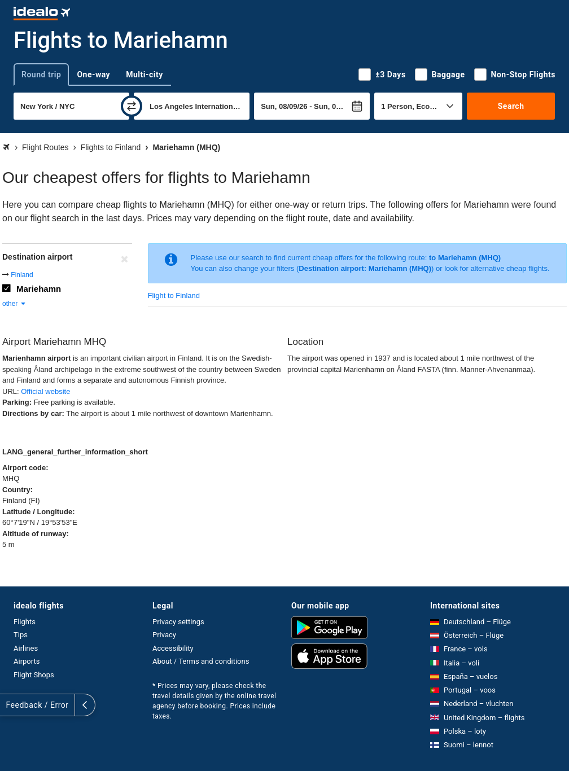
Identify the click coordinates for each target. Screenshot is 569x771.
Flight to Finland (174, 295)
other (14, 304)
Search (511, 106)
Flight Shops (34, 675)
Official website (45, 391)
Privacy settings (178, 621)
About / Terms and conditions (200, 661)
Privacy (164, 634)
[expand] (10, 705)
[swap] (131, 106)
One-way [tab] (93, 74)
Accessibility (173, 648)
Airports (27, 661)
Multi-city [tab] (144, 74)
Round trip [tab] (41, 74)
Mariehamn (38, 288)
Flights (25, 621)
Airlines (26, 648)
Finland (22, 275)
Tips (21, 634)
